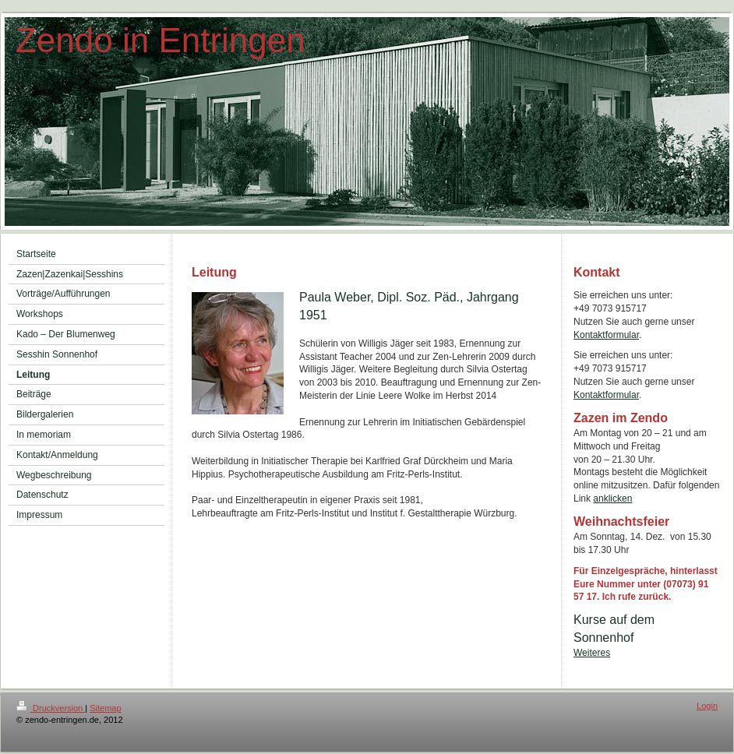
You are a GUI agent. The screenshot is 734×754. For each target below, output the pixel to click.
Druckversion (50, 708)
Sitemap (105, 708)
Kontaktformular (606, 334)
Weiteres (591, 652)
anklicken (612, 498)
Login (707, 705)
